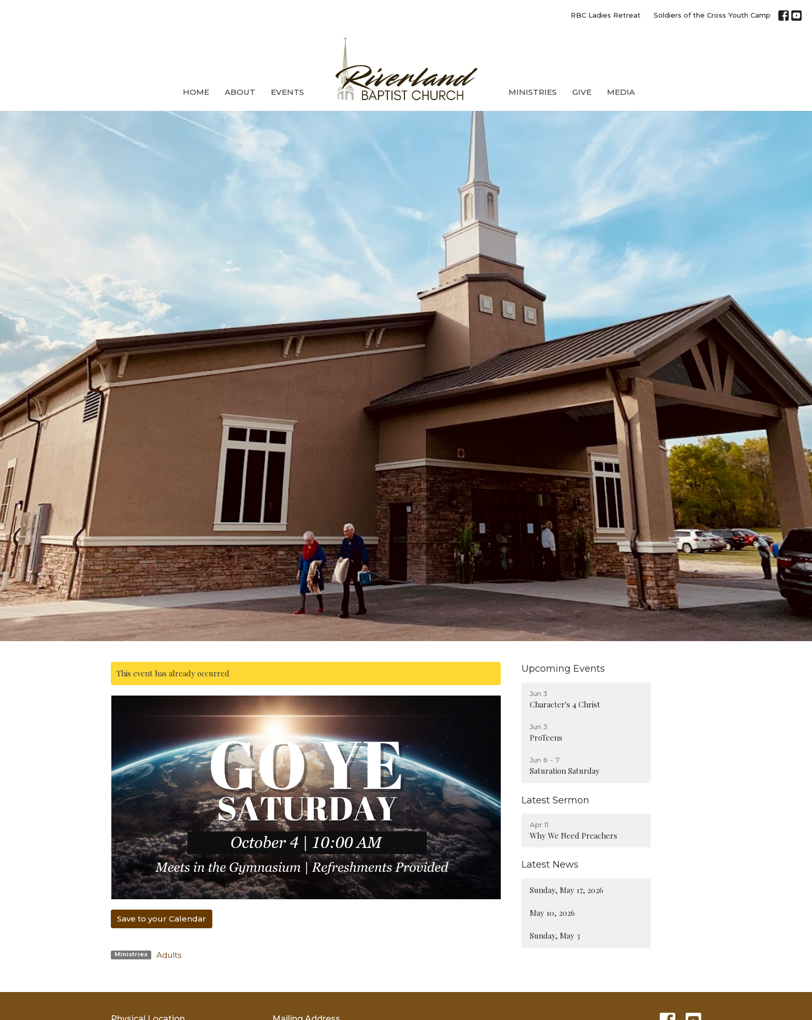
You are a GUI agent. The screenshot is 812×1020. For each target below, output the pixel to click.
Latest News (549, 864)
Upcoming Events (563, 668)
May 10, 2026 (552, 913)
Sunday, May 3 (555, 935)
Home (196, 92)
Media (621, 92)
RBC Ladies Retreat (606, 15)
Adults (168, 955)
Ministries (533, 92)
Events (287, 92)
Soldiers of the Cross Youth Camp (712, 15)
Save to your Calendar (161, 919)
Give (581, 92)
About (240, 92)
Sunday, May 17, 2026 (566, 890)
